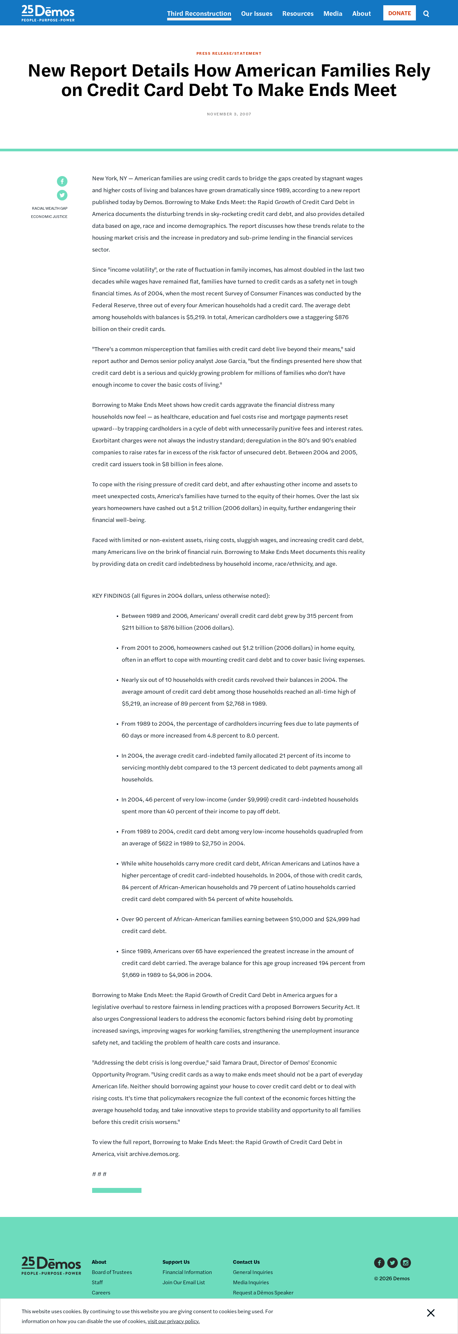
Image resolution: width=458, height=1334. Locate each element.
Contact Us (246, 1261)
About (361, 13)
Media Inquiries (251, 1282)
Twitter (392, 1263)
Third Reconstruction (199, 13)
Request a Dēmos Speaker (263, 1292)
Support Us (176, 1261)
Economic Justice (49, 216)
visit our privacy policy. (174, 1321)
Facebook (379, 1263)
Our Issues (256, 13)
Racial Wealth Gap (49, 208)
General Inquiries (253, 1272)
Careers (101, 1292)
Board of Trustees (112, 1272)
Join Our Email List (184, 1282)
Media (333, 13)
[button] (62, 181)
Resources (298, 13)
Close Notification (422, 1316)
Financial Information (187, 1272)
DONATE (399, 13)
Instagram (405, 1263)
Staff (97, 1282)
